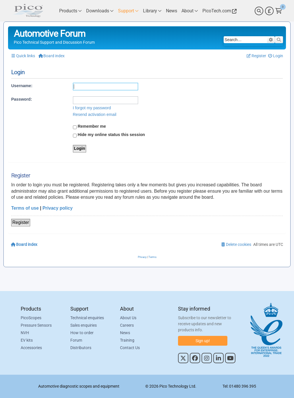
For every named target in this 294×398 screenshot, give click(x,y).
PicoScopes (31, 317)
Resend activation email (95, 114)
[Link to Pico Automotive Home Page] (28, 11)
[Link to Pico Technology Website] (218, 11)
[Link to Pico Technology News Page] (171, 11)
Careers (127, 325)
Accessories (31, 347)
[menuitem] (275, 55)
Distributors (80, 347)
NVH (25, 332)
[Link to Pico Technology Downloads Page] (100, 11)
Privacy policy (57, 208)
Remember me (89, 126)
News (125, 332)
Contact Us (130, 347)
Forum (76, 340)
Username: (21, 85)
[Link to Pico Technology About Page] (189, 11)
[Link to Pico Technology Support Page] (128, 11)
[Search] (259, 11)
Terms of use (25, 208)
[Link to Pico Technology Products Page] (70, 11)
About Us (128, 317)
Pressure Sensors (36, 325)
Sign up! (203, 340)
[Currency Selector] (269, 11)
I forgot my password (92, 108)
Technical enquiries (87, 317)
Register (20, 222)
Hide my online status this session (109, 134)
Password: (21, 99)
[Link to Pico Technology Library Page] (152, 11)
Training (127, 340)
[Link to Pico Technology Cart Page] (278, 11)
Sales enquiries (83, 325)
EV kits (27, 340)
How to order (82, 332)
